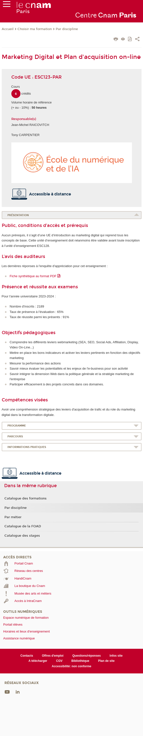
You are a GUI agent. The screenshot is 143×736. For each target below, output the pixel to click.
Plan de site (106, 661)
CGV (59, 661)
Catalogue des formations (25, 498)
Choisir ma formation (35, 29)
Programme (16, 425)
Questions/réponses (86, 655)
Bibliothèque (80, 661)
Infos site (116, 655)
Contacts (26, 655)
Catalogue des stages (22, 536)
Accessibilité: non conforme (71, 666)
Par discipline (67, 29)
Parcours (15, 436)
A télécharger (37, 661)
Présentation (18, 215)
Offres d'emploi (52, 655)
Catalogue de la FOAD (22, 526)
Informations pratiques (26, 447)
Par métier (12, 517)
